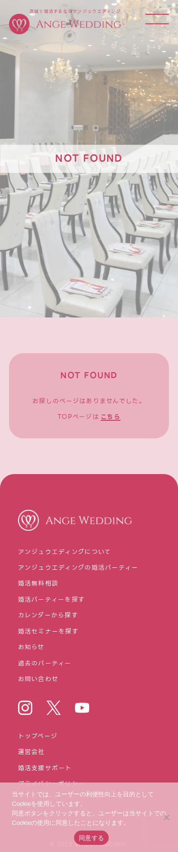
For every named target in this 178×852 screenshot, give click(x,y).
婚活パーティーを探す (51, 600)
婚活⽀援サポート (45, 768)
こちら (111, 417)
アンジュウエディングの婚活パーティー (78, 568)
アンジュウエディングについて (65, 552)
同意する (91, 838)
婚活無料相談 (38, 583)
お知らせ (31, 647)
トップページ (38, 736)
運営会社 (31, 752)
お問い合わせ (38, 679)
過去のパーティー (45, 663)
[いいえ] (166, 817)
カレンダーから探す (48, 615)
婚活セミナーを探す (48, 631)
